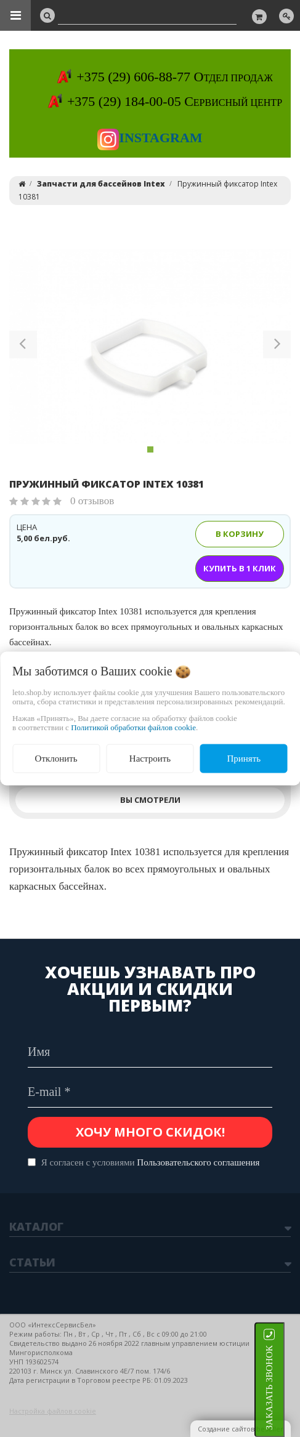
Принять (244, 758)
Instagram (149, 137)
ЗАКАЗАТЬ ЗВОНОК (285, 1387)
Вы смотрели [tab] (150, 799)
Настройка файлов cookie (52, 1410)
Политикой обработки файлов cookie (133, 727)
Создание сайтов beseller (240, 1428)
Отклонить (56, 758)
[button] (23, 346)
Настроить (150, 758)
